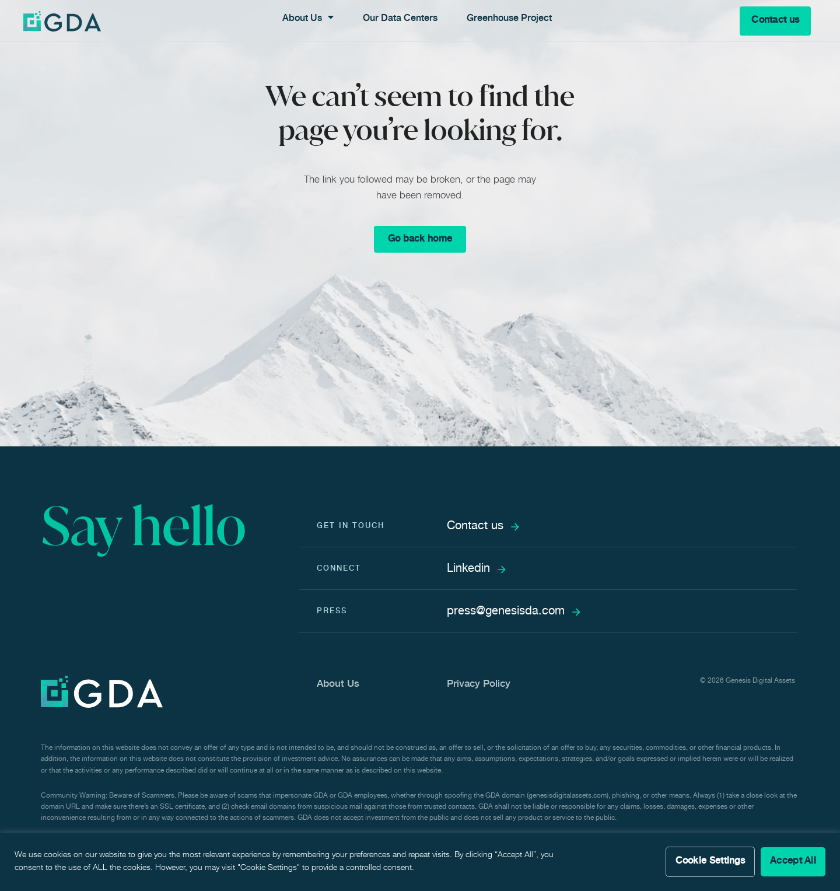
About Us (338, 685)
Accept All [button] (793, 861)
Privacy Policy (478, 685)
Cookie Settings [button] (711, 861)
